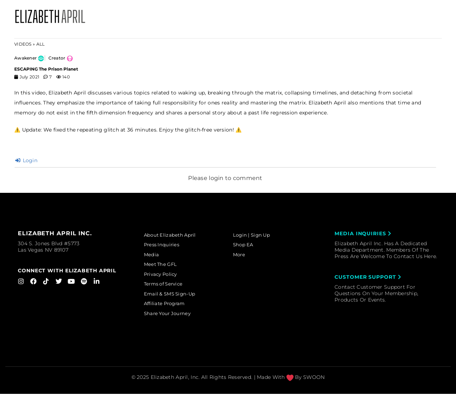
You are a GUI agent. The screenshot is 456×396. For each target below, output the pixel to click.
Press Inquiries (164, 245)
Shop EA (245, 245)
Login (26, 160)
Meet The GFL (163, 265)
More (241, 255)
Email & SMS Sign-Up (173, 295)
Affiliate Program (168, 305)
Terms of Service (167, 285)
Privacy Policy (164, 275)
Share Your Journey (171, 316)
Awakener (25, 58)
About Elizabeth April (173, 235)
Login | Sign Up (255, 235)
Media (153, 255)
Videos (23, 44)
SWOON (314, 379)
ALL (40, 44)
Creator (57, 58)
